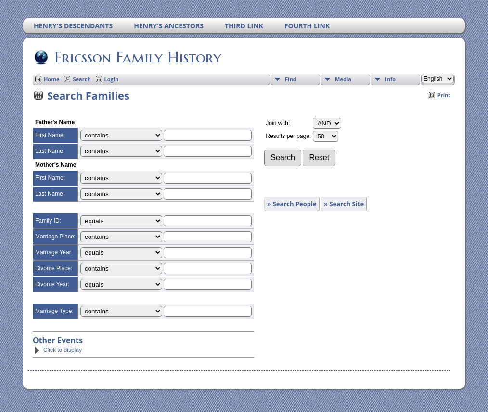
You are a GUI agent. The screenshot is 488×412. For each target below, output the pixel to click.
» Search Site (344, 204)
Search (81, 79)
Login (111, 79)
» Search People (291, 204)
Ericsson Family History (137, 57)
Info (390, 79)
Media (343, 79)
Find (290, 79)
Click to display (58, 350)
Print (443, 95)
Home (52, 79)
